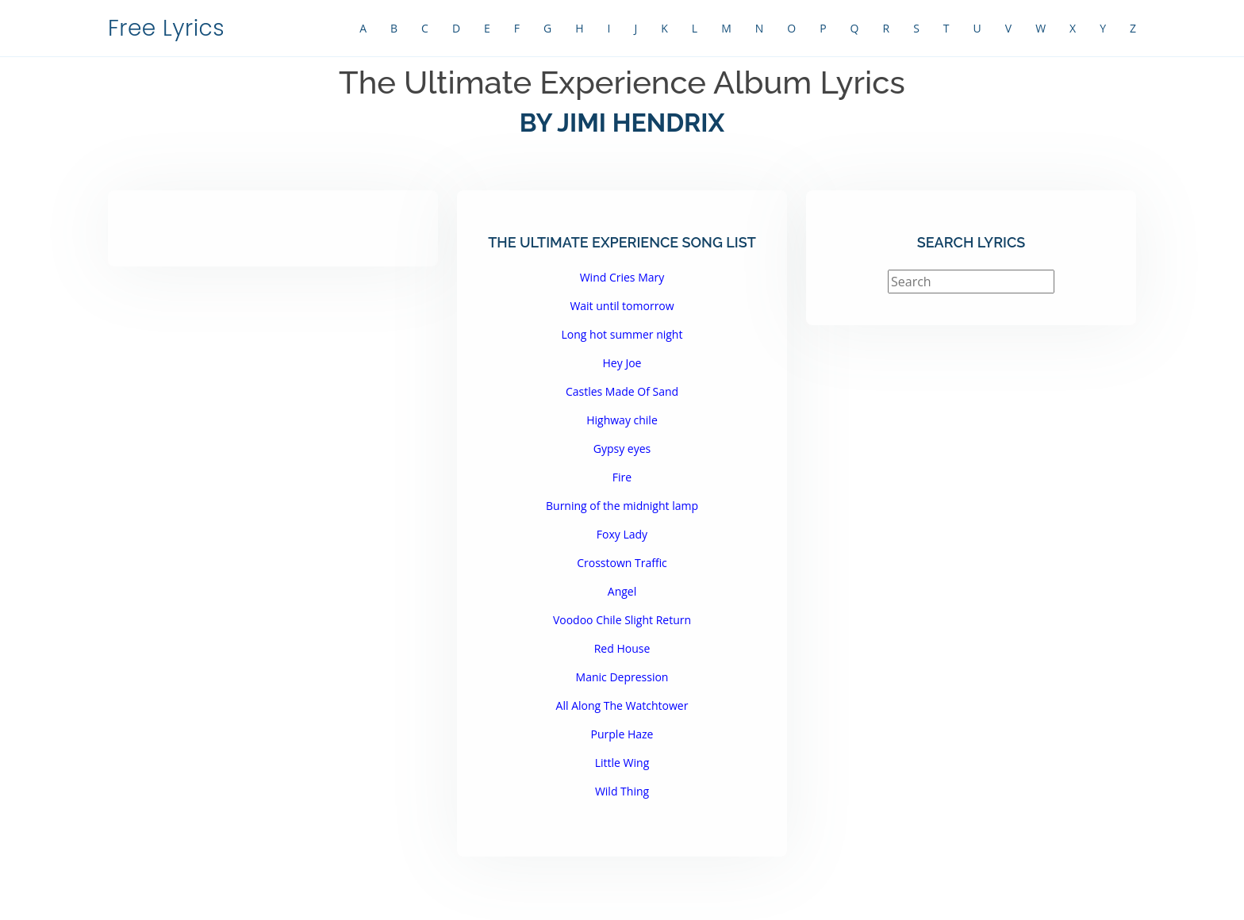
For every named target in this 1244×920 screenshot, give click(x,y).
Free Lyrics (166, 28)
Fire (622, 477)
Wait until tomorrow (622, 305)
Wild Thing (622, 791)
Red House (622, 648)
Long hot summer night (622, 334)
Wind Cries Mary (622, 277)
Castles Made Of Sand (622, 391)
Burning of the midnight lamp (622, 505)
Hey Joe (622, 362)
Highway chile (622, 419)
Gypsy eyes (622, 448)
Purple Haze (622, 734)
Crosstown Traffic (622, 562)
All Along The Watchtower (622, 705)
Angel (622, 591)
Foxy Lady (622, 534)
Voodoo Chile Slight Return (622, 619)
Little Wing (622, 762)
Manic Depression (622, 676)
